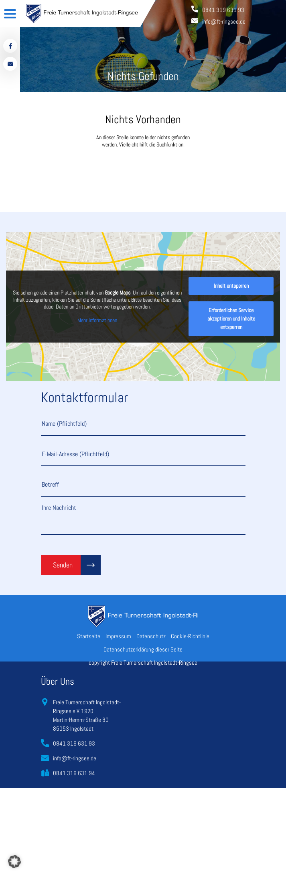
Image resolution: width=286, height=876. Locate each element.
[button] (14, 861)
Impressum (118, 636)
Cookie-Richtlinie (190, 636)
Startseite (88, 636)
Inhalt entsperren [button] (231, 285)
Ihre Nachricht (143, 519)
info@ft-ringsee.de (74, 758)
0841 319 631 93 (74, 743)
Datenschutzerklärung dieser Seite (143, 649)
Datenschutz (151, 636)
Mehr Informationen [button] (97, 320)
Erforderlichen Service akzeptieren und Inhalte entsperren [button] (231, 319)
